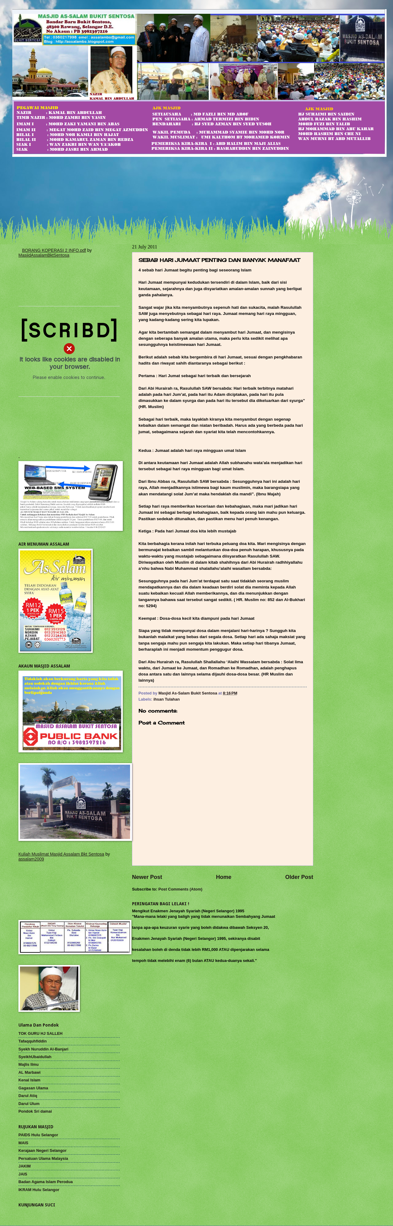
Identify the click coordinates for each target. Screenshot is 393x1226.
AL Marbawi (29, 1072)
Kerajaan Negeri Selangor (42, 1150)
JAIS (22, 1174)
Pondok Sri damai (35, 1111)
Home (223, 877)
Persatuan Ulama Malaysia (43, 1158)
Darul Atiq (27, 1095)
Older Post (299, 877)
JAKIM (24, 1166)
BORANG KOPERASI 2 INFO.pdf (54, 250)
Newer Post (147, 877)
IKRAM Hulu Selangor (38, 1189)
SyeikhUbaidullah (34, 1056)
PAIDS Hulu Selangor (38, 1135)
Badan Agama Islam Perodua (45, 1181)
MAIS (23, 1143)
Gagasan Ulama (33, 1088)
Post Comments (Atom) (180, 889)
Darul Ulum (29, 1103)
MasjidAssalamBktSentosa (43, 255)
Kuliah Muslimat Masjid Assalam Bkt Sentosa (61, 854)
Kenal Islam (29, 1080)
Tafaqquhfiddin (32, 1041)
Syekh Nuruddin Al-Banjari (43, 1049)
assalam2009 (31, 859)
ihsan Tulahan (167, 699)
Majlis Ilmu (28, 1064)
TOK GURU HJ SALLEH (40, 1033)
